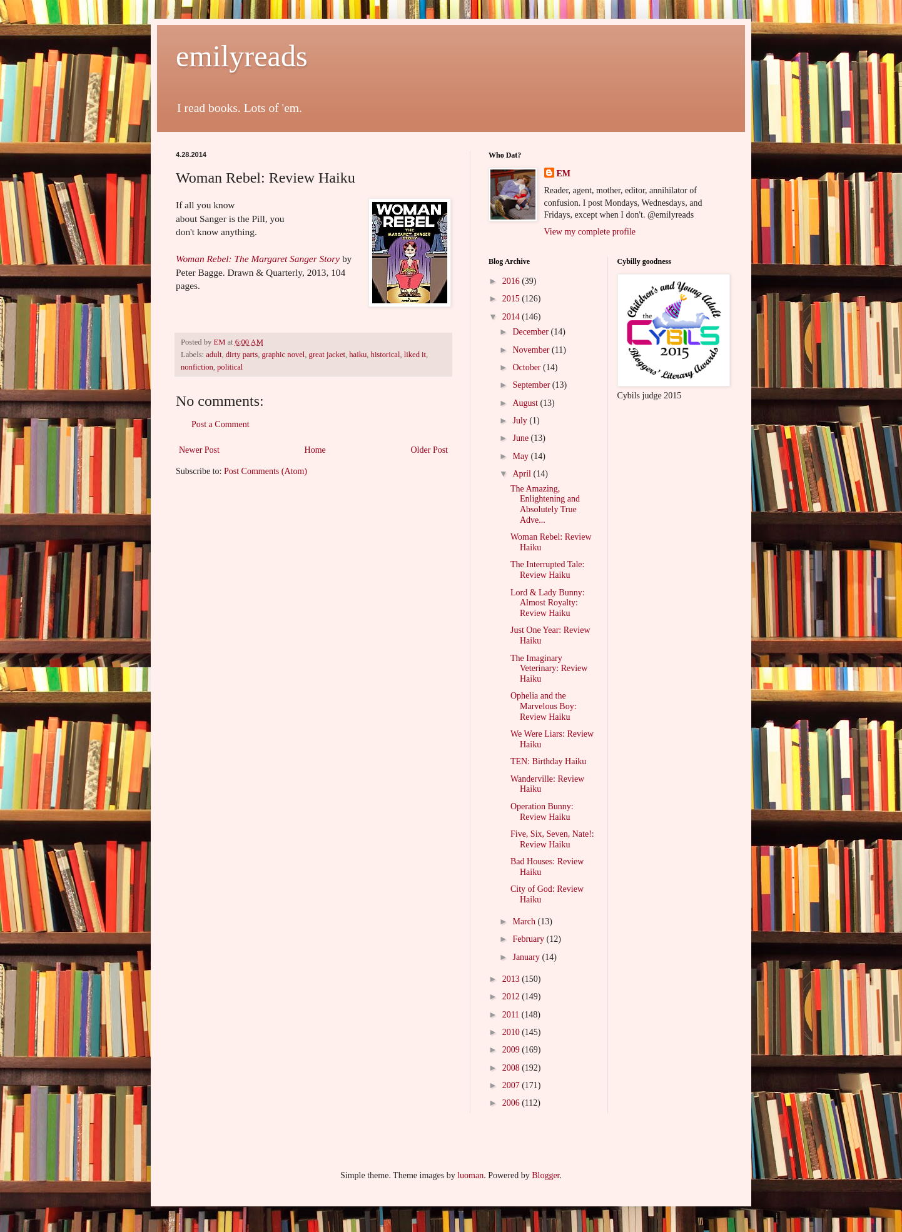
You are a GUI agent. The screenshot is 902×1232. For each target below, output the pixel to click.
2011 (512, 1014)
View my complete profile (590, 231)
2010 (512, 1032)
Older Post (429, 450)
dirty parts (242, 354)
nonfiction (197, 367)
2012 (512, 996)
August (526, 403)
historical (385, 354)
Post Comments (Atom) (265, 471)
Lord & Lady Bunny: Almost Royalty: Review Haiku (547, 603)
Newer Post (199, 450)
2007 (512, 1085)
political (230, 367)
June (521, 438)
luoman (470, 1175)
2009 (512, 1049)
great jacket (327, 354)
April (522, 473)
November (532, 350)
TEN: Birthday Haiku (548, 761)
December (531, 331)
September (532, 385)
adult (213, 354)
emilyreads (242, 56)
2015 (512, 298)
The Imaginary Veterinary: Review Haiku (548, 669)
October (527, 367)
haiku (358, 354)
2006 (512, 1103)
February (529, 939)
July (520, 420)
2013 (512, 979)
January (527, 957)
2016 (512, 281)
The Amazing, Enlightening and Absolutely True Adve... (545, 504)
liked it (415, 354)
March (524, 921)
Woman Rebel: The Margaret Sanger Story (258, 258)
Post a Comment (220, 424)
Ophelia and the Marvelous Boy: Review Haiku (543, 706)
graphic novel (283, 354)
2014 (512, 316)
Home (315, 450)
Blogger (545, 1175)
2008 (512, 1068)
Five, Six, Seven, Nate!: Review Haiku (552, 839)
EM (564, 173)
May (521, 456)
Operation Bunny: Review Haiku (542, 812)
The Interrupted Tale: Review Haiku (547, 570)
